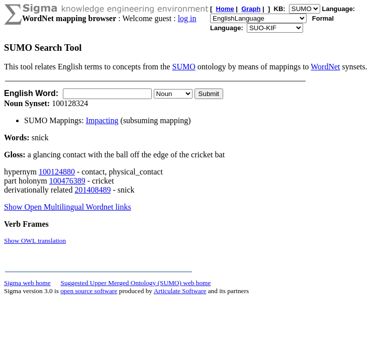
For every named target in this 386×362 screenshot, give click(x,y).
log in (187, 18)
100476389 (67, 180)
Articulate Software (180, 291)
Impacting (102, 120)
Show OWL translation (35, 240)
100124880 (57, 171)
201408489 (92, 190)
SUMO (184, 66)
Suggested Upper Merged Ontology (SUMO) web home (136, 283)
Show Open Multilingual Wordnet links (67, 207)
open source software (88, 291)
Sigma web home (27, 283)
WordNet (325, 66)
